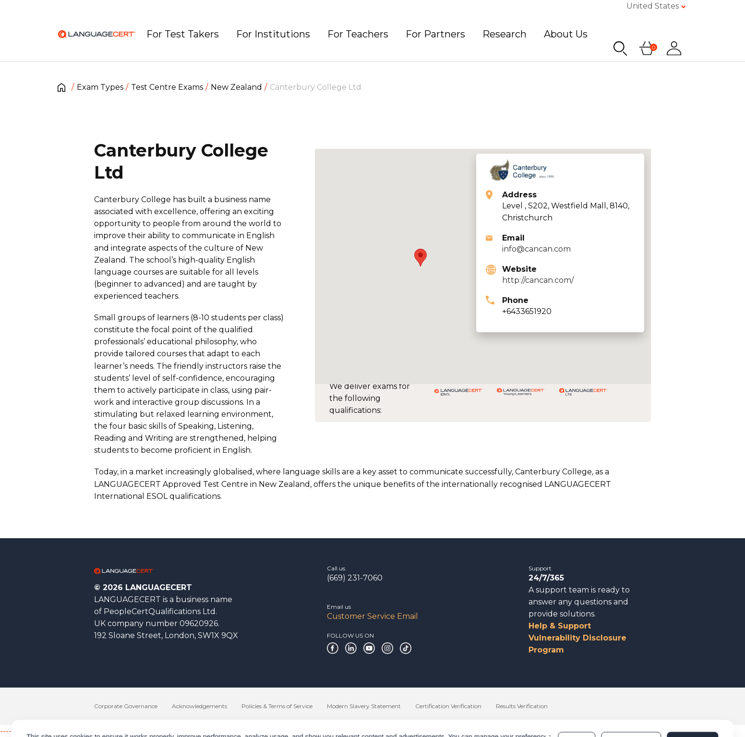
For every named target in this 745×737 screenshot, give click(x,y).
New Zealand (236, 87)
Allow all (692, 700)
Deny (576, 700)
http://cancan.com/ (538, 280)
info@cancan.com (536, 249)
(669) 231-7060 (355, 577)
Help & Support (560, 625)
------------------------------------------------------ (78, 731)
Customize (631, 700)
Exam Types (100, 87)
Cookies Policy (109, 705)
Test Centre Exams (167, 87)
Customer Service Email (372, 616)
